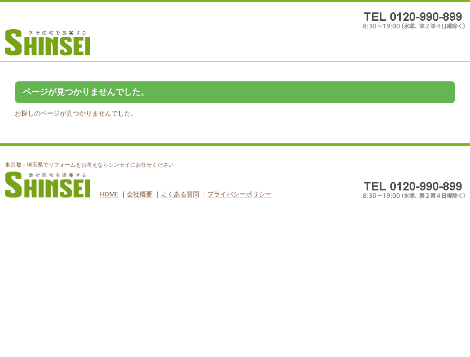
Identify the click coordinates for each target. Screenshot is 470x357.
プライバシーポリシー (239, 194)
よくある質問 (180, 194)
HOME (109, 194)
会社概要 (139, 194)
